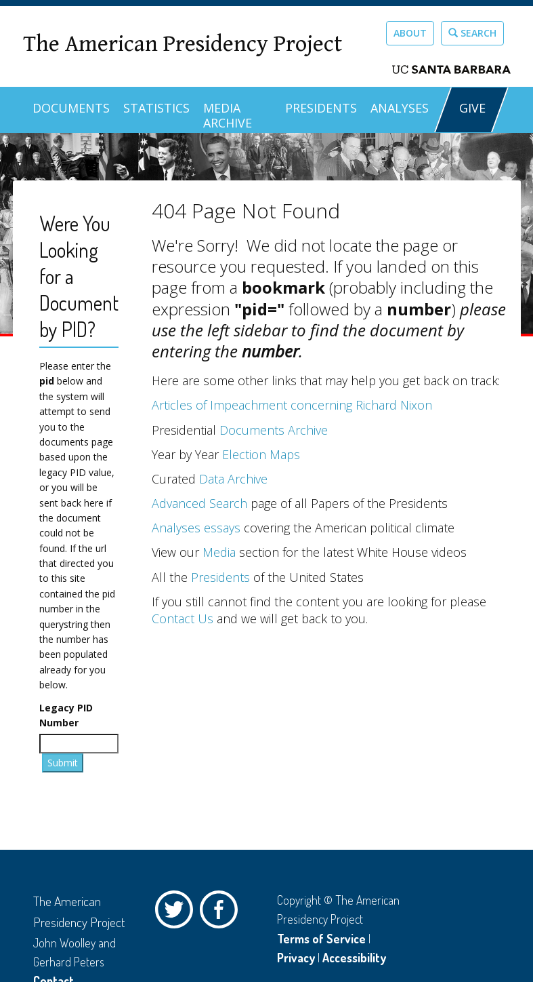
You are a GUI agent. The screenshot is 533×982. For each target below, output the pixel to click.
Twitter (177, 912)
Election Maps (261, 454)
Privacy (296, 957)
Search (472, 32)
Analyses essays (196, 527)
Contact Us (182, 618)
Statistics (156, 108)
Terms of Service (321, 938)
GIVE (472, 108)
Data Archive (233, 479)
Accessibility (354, 957)
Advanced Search (199, 503)
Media (219, 552)
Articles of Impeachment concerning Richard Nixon (292, 405)
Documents (71, 108)
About (410, 32)
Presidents (321, 108)
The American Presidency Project (182, 44)
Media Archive (227, 115)
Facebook (222, 912)
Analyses (399, 108)
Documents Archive (273, 430)
